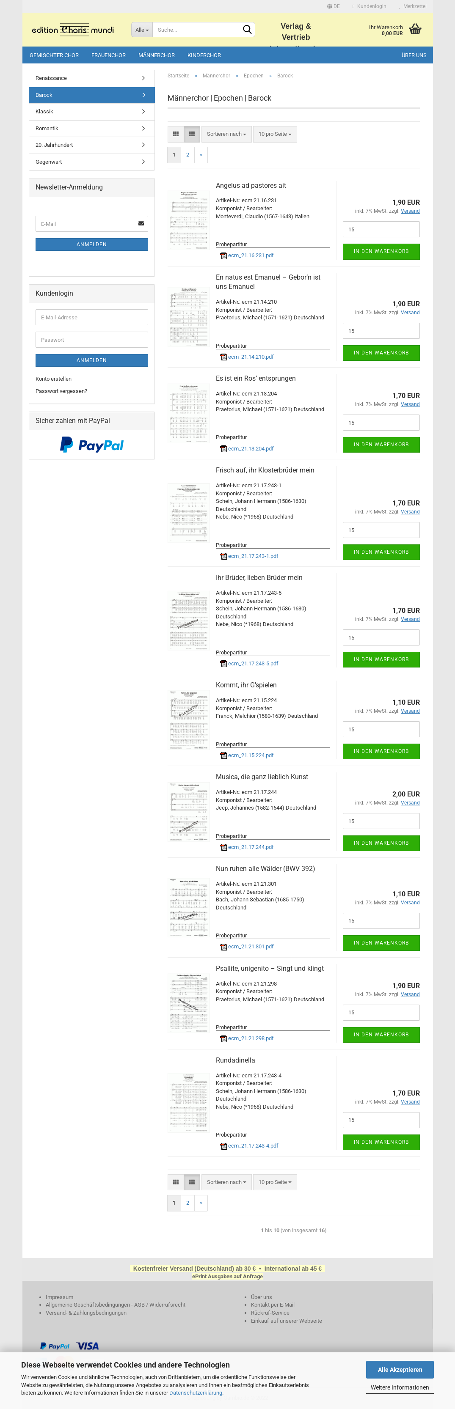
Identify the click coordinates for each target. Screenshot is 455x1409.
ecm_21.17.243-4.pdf (249, 1146)
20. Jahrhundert (54, 145)
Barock (44, 95)
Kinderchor (204, 55)
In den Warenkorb (381, 251)
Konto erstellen (54, 379)
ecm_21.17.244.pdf (247, 847)
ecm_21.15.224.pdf (247, 755)
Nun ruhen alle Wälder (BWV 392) (265, 869)
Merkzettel (413, 6)
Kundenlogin (369, 6)
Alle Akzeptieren (400, 1369)
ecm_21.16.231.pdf (247, 255)
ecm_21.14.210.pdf (247, 357)
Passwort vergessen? (61, 391)
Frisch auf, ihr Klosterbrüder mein (265, 470)
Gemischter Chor (54, 55)
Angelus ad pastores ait (251, 185)
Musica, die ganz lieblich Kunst (262, 777)
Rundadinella (235, 1060)
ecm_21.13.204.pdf (247, 448)
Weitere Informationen (400, 1387)
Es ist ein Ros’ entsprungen (256, 378)
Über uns (414, 55)
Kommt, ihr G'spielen (246, 685)
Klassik (44, 111)
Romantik (47, 128)
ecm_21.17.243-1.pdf (249, 556)
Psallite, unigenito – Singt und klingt (270, 968)
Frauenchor (108, 55)
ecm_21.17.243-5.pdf (249, 663)
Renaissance (51, 78)
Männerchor (156, 55)
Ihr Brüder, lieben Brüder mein (259, 578)
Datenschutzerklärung (195, 1393)
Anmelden (92, 244)
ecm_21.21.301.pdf (247, 946)
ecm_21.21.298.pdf (247, 1038)
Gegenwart (49, 162)
